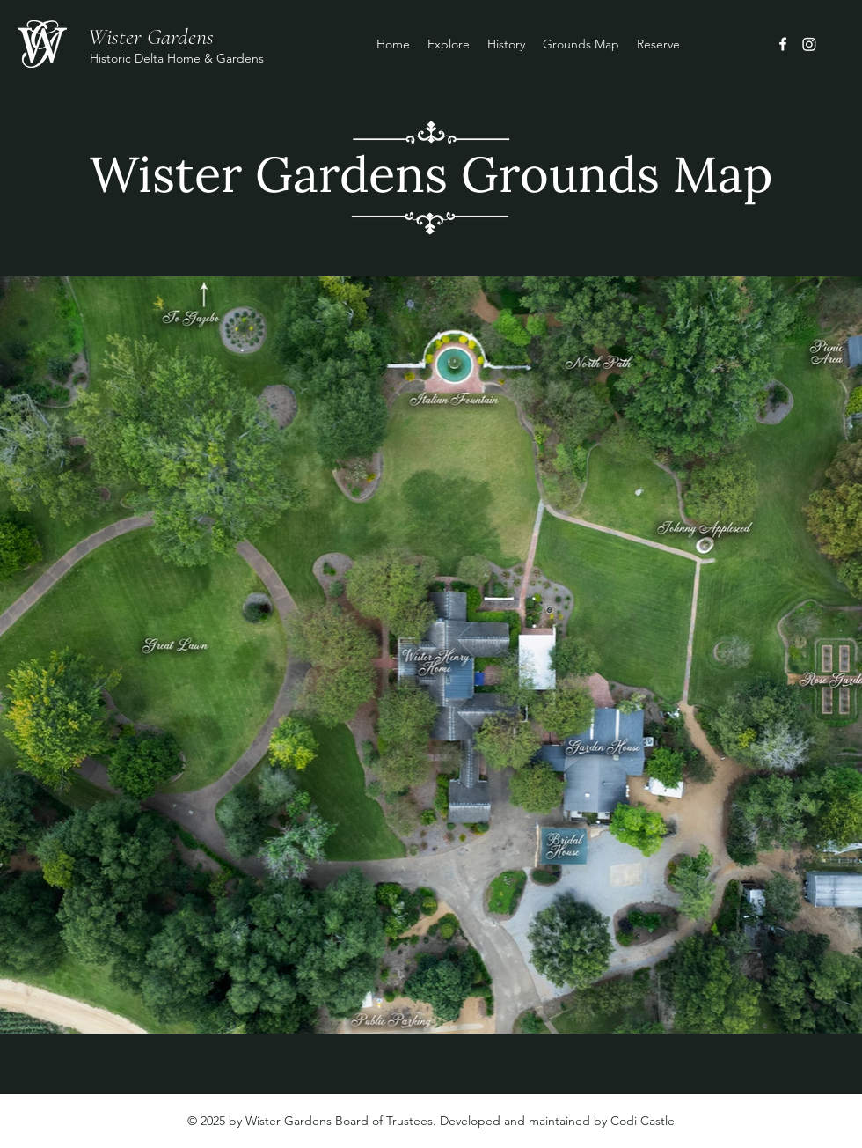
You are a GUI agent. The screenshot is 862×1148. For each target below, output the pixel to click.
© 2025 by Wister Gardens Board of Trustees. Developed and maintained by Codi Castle (431, 1121)
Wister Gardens (151, 36)
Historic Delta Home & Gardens (177, 58)
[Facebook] (783, 44)
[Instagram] (809, 44)
